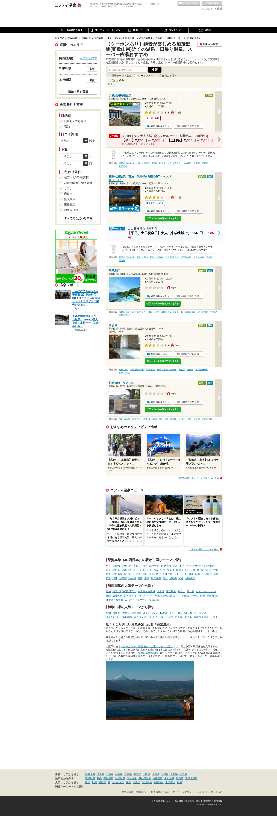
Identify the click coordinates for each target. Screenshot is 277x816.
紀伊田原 (209, 565)
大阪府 (146, 774)
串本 (124, 570)
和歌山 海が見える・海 (172, 312)
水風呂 (185, 595)
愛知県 (174, 774)
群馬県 (128, 774)
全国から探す (88, 58)
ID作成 (218, 8)
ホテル (194, 595)
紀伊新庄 (117, 574)
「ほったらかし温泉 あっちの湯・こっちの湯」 (147, 646)
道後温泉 (158, 778)
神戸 (179, 782)
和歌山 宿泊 (142, 257)
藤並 (197, 574)
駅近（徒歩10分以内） (167, 595)
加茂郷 (123, 578)
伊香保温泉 (144, 778)
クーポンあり (145, 75)
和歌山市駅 (124, 315)
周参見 (180, 570)
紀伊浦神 (198, 565)
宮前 (165, 578)
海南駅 (196, 163)
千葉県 (109, 774)
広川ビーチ (180, 574)
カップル (148, 595)
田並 (142, 570)
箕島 (216, 574)
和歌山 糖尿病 (143, 163)
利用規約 (207, 801)
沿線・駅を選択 (78, 91)
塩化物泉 (117, 595)
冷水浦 (132, 578)
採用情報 (218, 801)
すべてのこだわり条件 (78, 218)
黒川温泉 (169, 778)
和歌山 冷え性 (174, 163)
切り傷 (190, 591)
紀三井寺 (156, 578)
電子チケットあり (121, 75)
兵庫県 (119, 774)
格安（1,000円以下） (124, 591)
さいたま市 (118, 782)
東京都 (137, 774)
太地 (181, 565)
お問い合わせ (215, 792)
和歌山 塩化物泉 (126, 163)
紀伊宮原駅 (124, 373)
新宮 (108, 565)
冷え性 (160, 591)
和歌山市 (190, 578)
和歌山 (173, 578)
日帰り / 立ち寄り (75, 121)
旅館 (108, 595)
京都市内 (159, 782)
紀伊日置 (190, 570)
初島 (108, 578)
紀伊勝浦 (166, 565)
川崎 (94, 782)
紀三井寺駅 (186, 257)
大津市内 (170, 782)
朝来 (108, 574)
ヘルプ (201, 792)
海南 (140, 578)
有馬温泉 (108, 778)
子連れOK (212, 595)
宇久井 (137, 565)
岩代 (151, 574)
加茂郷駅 (123, 166)
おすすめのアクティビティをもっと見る (198, 478)
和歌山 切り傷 (158, 163)
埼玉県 (100, 774)
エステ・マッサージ (136, 599)
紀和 (181, 578)
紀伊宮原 (207, 574)
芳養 (138, 574)
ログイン (207, 8)
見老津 (170, 570)
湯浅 (190, 574)
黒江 (146, 578)
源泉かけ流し (113, 617)
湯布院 (179, 778)
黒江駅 (205, 163)
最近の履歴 (212, 3)
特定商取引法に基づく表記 (187, 801)
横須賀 (102, 782)
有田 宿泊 (123, 369)
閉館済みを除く (168, 75)
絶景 (202, 595)
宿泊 (108, 591)
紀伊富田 (206, 570)
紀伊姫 (116, 570)
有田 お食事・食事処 (166, 369)
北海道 (155, 774)
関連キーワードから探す (69, 786)
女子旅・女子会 (114, 599)
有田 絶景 (150, 369)
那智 (145, 565)
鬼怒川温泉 (191, 778)
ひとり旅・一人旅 (206, 591)
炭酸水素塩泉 (201, 617)
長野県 (165, 774)
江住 (162, 570)
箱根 (99, 778)
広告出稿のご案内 (160, 792)
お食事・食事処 (146, 591)
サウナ (181, 591)
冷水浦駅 (187, 163)
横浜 (87, 782)
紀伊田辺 (129, 574)
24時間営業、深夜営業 (78, 182)
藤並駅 (190, 369)
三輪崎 (116, 565)
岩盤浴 (68, 193)
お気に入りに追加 (190, 126)
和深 (156, 570)
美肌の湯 (154, 599)
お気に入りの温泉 (189, 3)
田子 (149, 570)
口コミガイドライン (183, 792)
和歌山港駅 (198, 257)
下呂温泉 (132, 778)
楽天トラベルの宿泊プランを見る (163, 218)
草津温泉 (90, 778)
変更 (92, 68)
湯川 (175, 565)
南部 (145, 574)
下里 (188, 565)
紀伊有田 (133, 570)
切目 (158, 574)
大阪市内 (147, 782)
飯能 (128, 782)
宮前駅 (209, 257)
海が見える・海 (133, 595)
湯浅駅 (182, 369)
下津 (115, 578)
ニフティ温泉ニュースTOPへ (204, 549)
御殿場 (136, 782)
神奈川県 (90, 774)
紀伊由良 (168, 574)
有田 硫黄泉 (124, 419)
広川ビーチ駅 (202, 369)
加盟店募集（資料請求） (134, 792)
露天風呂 (171, 591)
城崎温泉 (120, 778)
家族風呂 (69, 204)
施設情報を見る (159, 126)
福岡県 (183, 774)
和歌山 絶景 (153, 312)
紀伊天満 (154, 565)
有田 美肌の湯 (136, 369)
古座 (108, 570)
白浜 (215, 570)
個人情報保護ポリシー (162, 801)
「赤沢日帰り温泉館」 (147, 652)
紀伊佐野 (127, 565)
